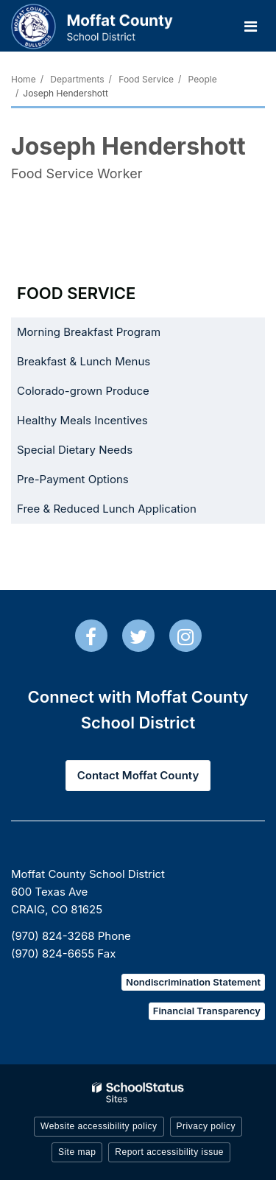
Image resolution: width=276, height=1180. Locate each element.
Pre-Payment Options (73, 479)
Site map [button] (77, 1152)
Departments (77, 79)
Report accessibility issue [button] (169, 1152)
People (202, 79)
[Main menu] (250, 26)
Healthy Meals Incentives (104, 423)
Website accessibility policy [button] (99, 1126)
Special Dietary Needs (74, 450)
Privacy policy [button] (206, 1126)
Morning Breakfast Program (88, 332)
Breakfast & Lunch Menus (83, 361)
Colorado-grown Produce (105, 394)
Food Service (146, 79)
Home (23, 79)
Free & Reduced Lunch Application (128, 511)
